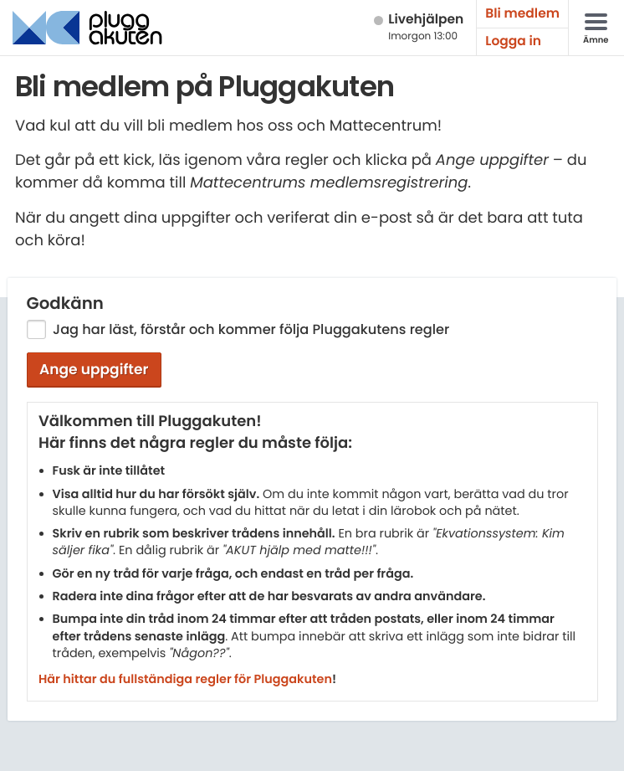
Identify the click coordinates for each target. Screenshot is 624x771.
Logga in (513, 41)
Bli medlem (522, 14)
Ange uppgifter (94, 369)
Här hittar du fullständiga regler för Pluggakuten (185, 679)
